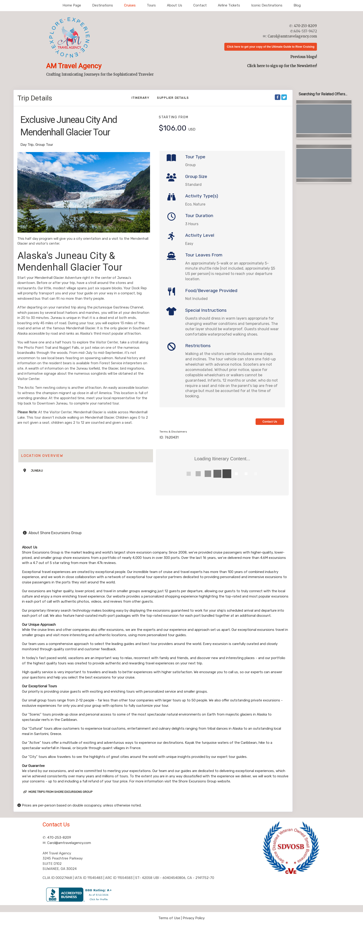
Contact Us (270, 421)
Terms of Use (169, 918)
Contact (200, 5)
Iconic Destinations (266, 5)
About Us (174, 5)
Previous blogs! (303, 57)
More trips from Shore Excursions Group (58, 792)
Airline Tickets (229, 5)
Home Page (72, 5)
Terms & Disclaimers (173, 431)
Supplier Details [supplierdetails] (173, 98)
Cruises (130, 5)
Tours (151, 5)
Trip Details (34, 98)
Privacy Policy (194, 918)
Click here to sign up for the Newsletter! (282, 66)
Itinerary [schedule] (140, 98)
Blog (297, 5)
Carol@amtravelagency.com (292, 36)
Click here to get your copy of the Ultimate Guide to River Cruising (270, 46)
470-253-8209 (305, 26)
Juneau (37, 470)
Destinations (102, 5)
